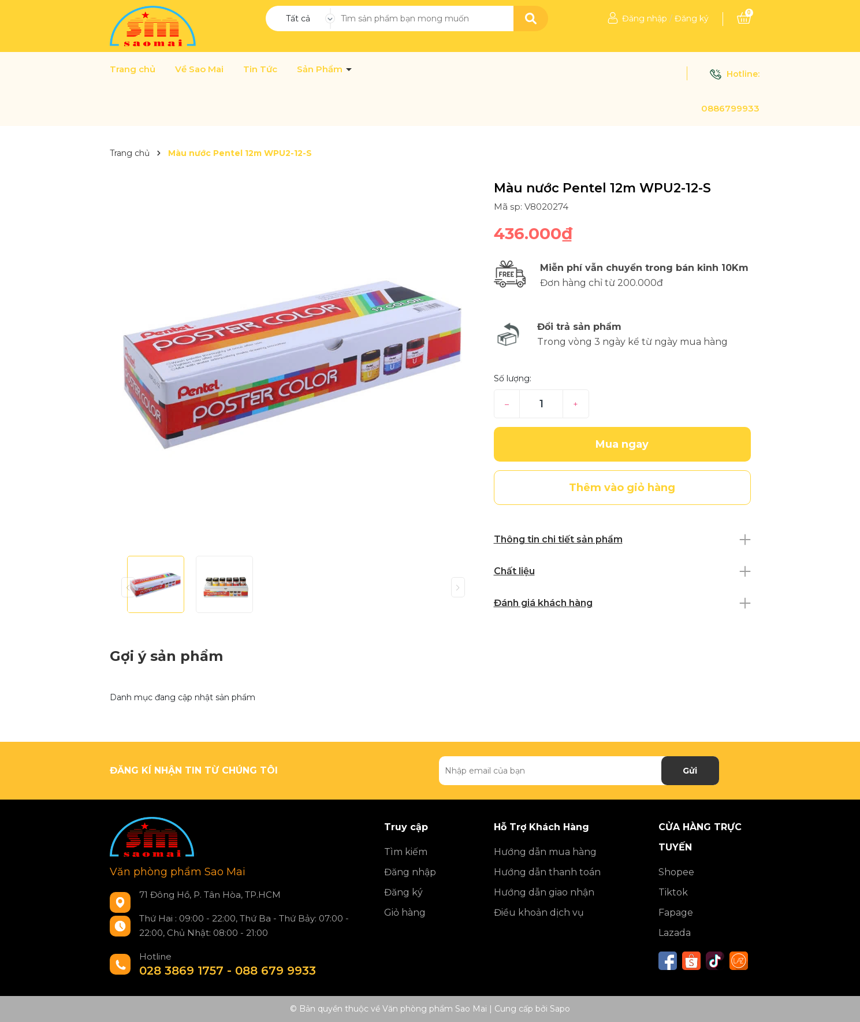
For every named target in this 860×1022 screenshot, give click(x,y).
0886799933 (730, 108)
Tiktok (673, 892)
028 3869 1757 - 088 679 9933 (227, 971)
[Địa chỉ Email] (579, 770)
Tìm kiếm (405, 851)
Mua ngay (622, 444)
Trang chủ (132, 69)
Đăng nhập (644, 18)
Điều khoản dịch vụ (539, 912)
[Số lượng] (541, 403)
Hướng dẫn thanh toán (547, 872)
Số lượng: (512, 378)
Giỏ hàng (405, 912)
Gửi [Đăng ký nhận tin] (690, 770)
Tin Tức (260, 69)
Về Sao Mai (199, 69)
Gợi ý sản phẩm (166, 656)
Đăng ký (692, 18)
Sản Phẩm (321, 69)
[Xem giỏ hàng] (744, 18)
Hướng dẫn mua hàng (545, 851)
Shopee (676, 872)
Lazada (674, 932)
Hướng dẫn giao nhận (544, 892)
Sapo (560, 1009)
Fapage (675, 912)
